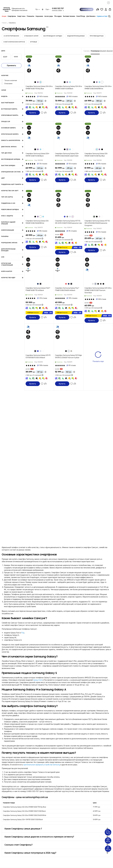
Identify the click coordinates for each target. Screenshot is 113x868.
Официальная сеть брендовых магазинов (19, 9)
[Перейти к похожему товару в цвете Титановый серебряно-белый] (93, 284)
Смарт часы (21, 16)
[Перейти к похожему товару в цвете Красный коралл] (66, 284)
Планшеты (30, 16)
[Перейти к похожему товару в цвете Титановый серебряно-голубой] (95, 284)
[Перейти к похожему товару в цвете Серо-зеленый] (94, 216)
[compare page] (97, 9)
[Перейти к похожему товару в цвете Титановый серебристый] (71, 351)
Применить (11, 65)
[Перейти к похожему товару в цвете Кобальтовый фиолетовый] (38, 82)
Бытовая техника (69, 16)
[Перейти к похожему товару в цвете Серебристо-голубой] (38, 284)
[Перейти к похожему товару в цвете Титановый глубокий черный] (103, 284)
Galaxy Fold (37, 680)
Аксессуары (48, 16)
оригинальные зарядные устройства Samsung (41, 765)
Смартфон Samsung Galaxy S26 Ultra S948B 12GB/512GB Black (24, 811)
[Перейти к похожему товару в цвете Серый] (67, 216)
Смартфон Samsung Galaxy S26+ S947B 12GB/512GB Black (23, 819)
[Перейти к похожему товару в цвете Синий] (64, 216)
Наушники (39, 16)
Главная (4, 23)
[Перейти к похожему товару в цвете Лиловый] (72, 216)
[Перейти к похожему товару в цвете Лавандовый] (99, 216)
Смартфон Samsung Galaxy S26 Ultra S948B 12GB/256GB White (24, 815)
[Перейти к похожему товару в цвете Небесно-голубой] (40, 82)
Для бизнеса (90, 16)
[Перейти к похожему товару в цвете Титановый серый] (101, 284)
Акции (4, 16)
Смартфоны (12, 16)
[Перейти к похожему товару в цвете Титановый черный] (98, 284)
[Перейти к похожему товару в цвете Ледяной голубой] (70, 216)
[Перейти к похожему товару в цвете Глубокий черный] (40, 284)
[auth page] (106, 9)
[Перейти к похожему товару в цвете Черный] (35, 82)
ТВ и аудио (58, 16)
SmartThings (80, 16)
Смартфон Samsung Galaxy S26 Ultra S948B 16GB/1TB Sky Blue (24, 807)
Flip (22, 633)
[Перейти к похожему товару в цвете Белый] (43, 82)
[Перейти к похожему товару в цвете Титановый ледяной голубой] (68, 351)
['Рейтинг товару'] (27, 97)
